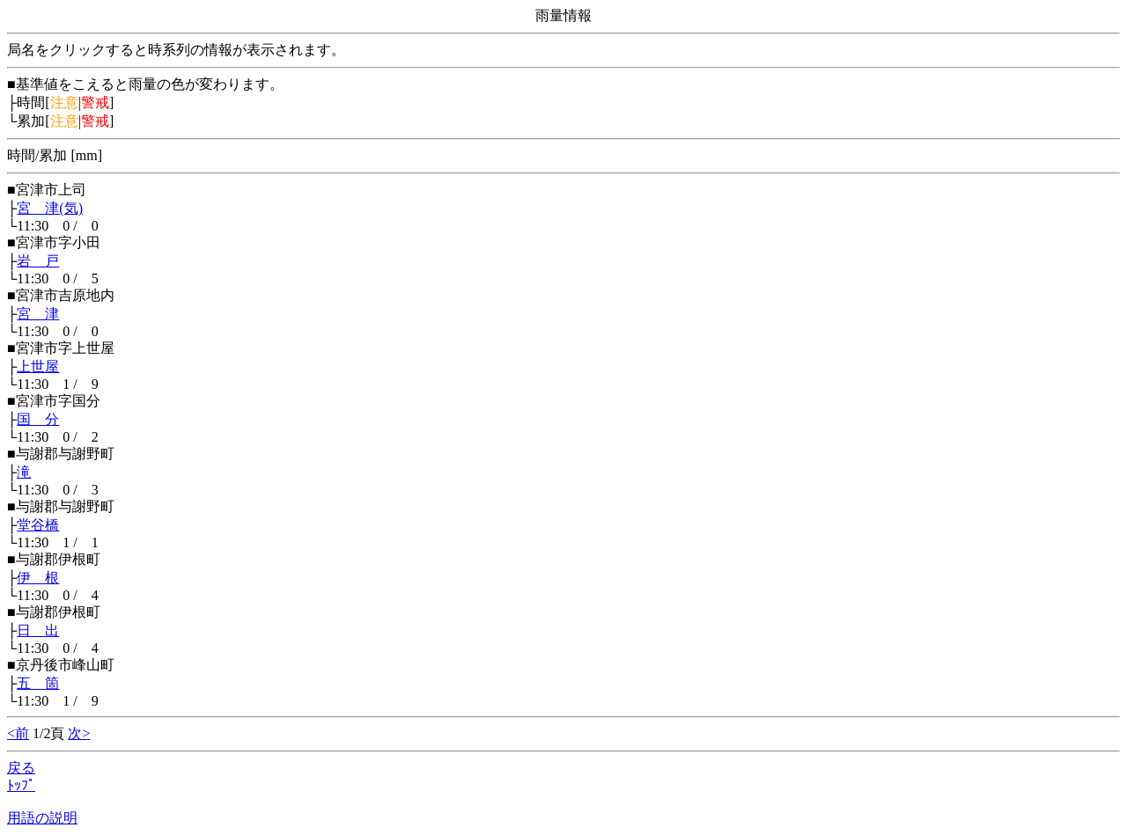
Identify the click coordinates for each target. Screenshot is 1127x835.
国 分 (38, 419)
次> (79, 733)
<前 (18, 733)
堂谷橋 (38, 524)
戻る (21, 767)
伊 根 (38, 577)
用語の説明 (42, 817)
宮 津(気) (50, 208)
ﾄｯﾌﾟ (21, 785)
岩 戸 (38, 260)
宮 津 (38, 313)
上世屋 (38, 366)
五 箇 (38, 683)
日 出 (38, 630)
